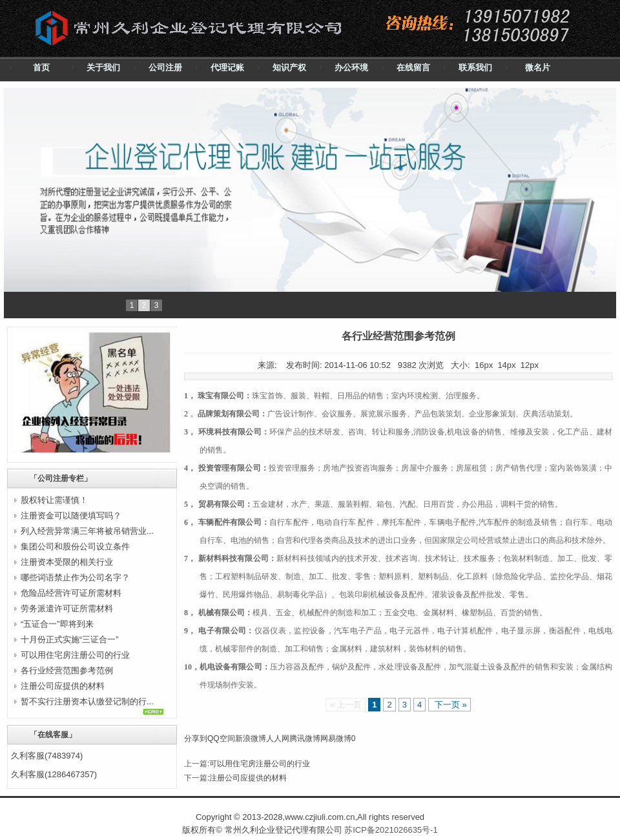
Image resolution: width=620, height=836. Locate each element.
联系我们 (475, 67)
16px (484, 365)
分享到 (195, 738)
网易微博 (335, 738)
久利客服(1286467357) (54, 774)
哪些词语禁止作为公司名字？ (75, 577)
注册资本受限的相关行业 (67, 562)
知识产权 (289, 67)
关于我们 (103, 67)
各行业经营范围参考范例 (67, 670)
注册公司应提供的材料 (63, 686)
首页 (41, 67)
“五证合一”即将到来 (57, 624)
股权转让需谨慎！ (54, 500)
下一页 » (449, 704)
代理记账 (227, 67)
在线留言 (413, 67)
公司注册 (165, 67)
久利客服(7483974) (47, 755)
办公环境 (351, 67)
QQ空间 (221, 738)
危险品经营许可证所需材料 (71, 593)
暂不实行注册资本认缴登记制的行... (87, 701)
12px (530, 365)
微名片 (537, 67)
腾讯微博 (304, 738)
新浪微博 (250, 738)
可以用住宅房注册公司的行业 (75, 655)
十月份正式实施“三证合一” (70, 639)
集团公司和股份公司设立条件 (75, 546)
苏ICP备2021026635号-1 (391, 830)
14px (506, 365)
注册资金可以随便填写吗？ (71, 515)
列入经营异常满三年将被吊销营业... (87, 531)
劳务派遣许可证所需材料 (67, 608)
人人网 (277, 738)
